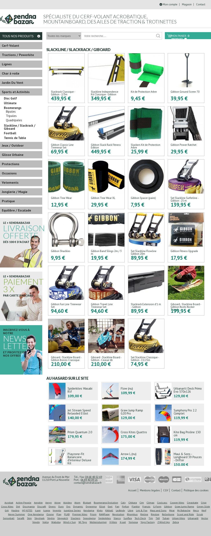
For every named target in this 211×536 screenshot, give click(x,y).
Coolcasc (162, 502)
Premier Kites (79, 514)
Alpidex (67, 502)
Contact (200, 4)
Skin (29, 518)
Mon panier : (180, 36)
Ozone (50, 514)
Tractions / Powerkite (18, 55)
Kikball (109, 510)
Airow (57, 502)
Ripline (144, 514)
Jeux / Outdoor (13, 145)
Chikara (132, 502)
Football (10, 133)
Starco (117, 518)
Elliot (102, 506)
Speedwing (89, 518)
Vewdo (36, 522)
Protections (10, 164)
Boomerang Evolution (106, 502)
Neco (196, 510)
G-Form (157, 506)
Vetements (10, 182)
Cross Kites (7, 506)
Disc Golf (10, 98)
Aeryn (48, 502)
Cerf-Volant (10, 45)
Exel (110, 506)
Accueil (132, 490)
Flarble (136, 506)
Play (58, 514)
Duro (61, 506)
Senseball (8, 518)
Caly (123, 502)
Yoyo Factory (148, 522)
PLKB (67, 514)
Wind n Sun (69, 522)
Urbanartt (193, 518)
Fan (117, 506)
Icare (38, 510)
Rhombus (132, 514)
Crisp (203, 502)
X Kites (113, 522)
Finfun (125, 506)
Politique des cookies (196, 490)
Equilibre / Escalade (16, 210)
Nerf (204, 510)
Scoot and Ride (185, 514)
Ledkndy (120, 510)
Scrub (200, 514)
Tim (151, 518)
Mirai (172, 510)
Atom (77, 502)
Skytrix (51, 518)
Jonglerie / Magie (14, 192)
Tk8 (158, 518)
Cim (141, 502)
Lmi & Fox (141, 510)
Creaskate (192, 502)
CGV (165, 490)
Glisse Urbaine (12, 155)
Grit (7, 510)
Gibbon (168, 506)
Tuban (165, 518)
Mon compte (170, 4)
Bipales (11, 111)
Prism (93, 514)
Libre (130, 510)
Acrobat (9, 502)
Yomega (133, 522)
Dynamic (78, 506)
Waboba (56, 522)
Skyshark (39, 518)
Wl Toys (83, 522)
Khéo (100, 510)
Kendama (88, 510)
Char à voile (10, 73)
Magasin (187, 4)
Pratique (8, 201)
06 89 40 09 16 (89, 480)
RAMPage (104, 514)
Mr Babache (183, 510)
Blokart (87, 502)
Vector (204, 518)
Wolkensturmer (98, 522)
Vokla (45, 522)
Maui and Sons (158, 510)
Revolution (118, 514)
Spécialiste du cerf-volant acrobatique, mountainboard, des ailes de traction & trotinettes (110, 19)
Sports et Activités (16, 92)
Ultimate (10, 103)
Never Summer (16, 514)
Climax (150, 502)
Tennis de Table (15, 138)
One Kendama (36, 514)
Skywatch (62, 518)
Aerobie (38, 502)
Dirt (18, 506)
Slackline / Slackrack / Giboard (19, 127)
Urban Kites (178, 518)
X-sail (123, 522)
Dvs (68, 506)
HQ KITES (27, 510)
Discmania (29, 506)
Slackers (75, 518)
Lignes (7, 64)
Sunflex (127, 518)
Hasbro (15, 510)
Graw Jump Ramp (184, 506)
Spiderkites (104, 518)
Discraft (41, 506)
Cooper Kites (177, 502)
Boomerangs (12, 108)
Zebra (175, 522)
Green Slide (203, 506)
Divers (52, 506)
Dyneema (91, 506)
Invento (57, 510)
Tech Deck (140, 518)
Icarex (46, 510)
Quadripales (14, 120)
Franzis (146, 506)
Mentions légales (150, 490)
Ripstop (155, 514)
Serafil (20, 518)
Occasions (9, 173)
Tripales (11, 116)
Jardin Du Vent (12, 83)
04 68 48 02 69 (93, 477)
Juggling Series (72, 510)
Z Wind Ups (163, 522)
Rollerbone (168, 514)
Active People (23, 502)
